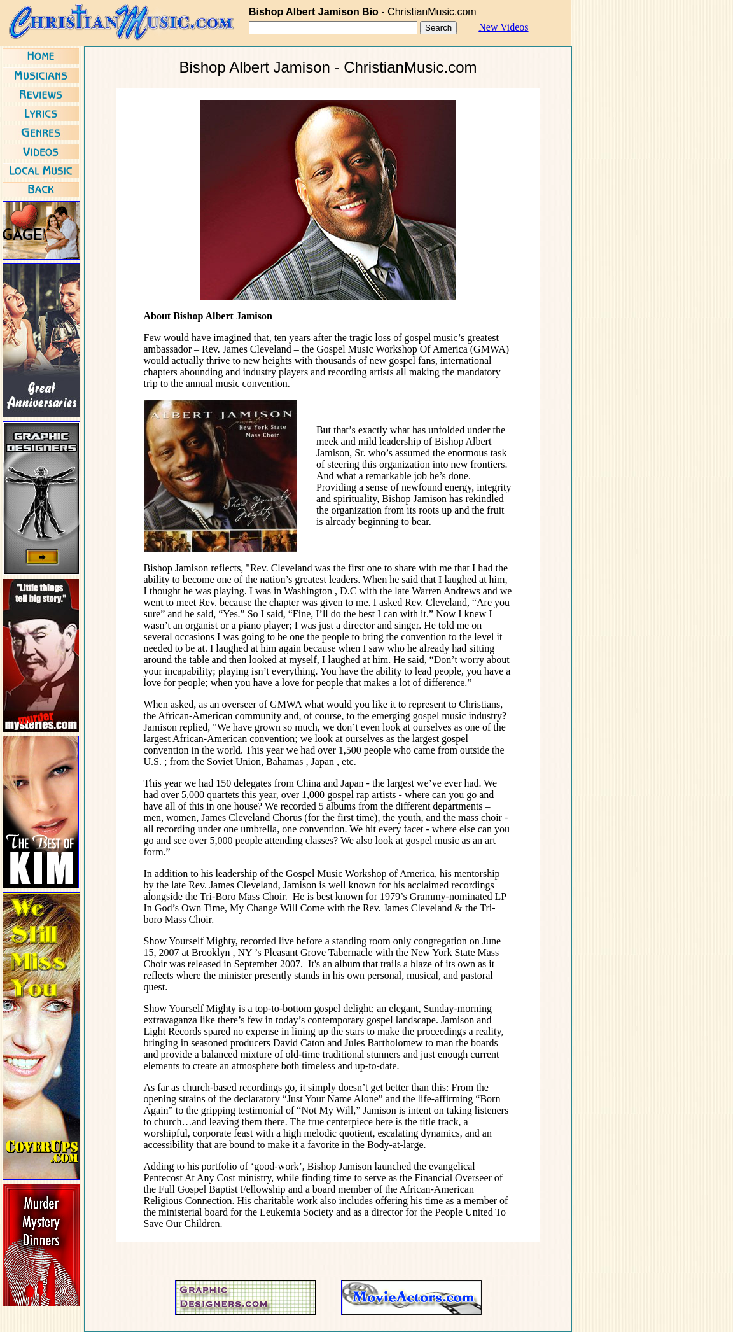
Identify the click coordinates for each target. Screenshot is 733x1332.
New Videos (503, 27)
